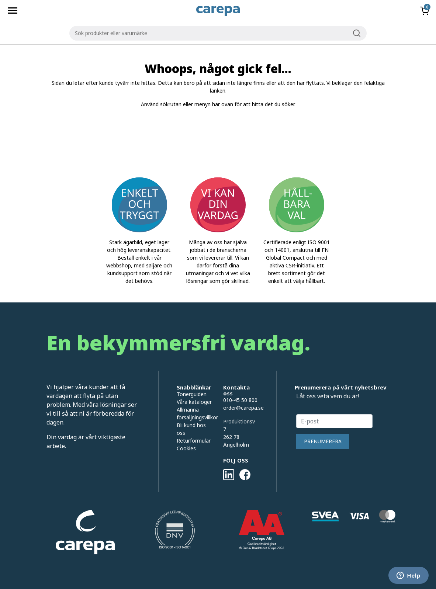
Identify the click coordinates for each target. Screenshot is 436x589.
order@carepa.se (243, 407)
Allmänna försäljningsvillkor (194, 413)
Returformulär (194, 440)
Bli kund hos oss (191, 429)
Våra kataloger (194, 401)
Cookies (186, 448)
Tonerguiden (192, 394)
